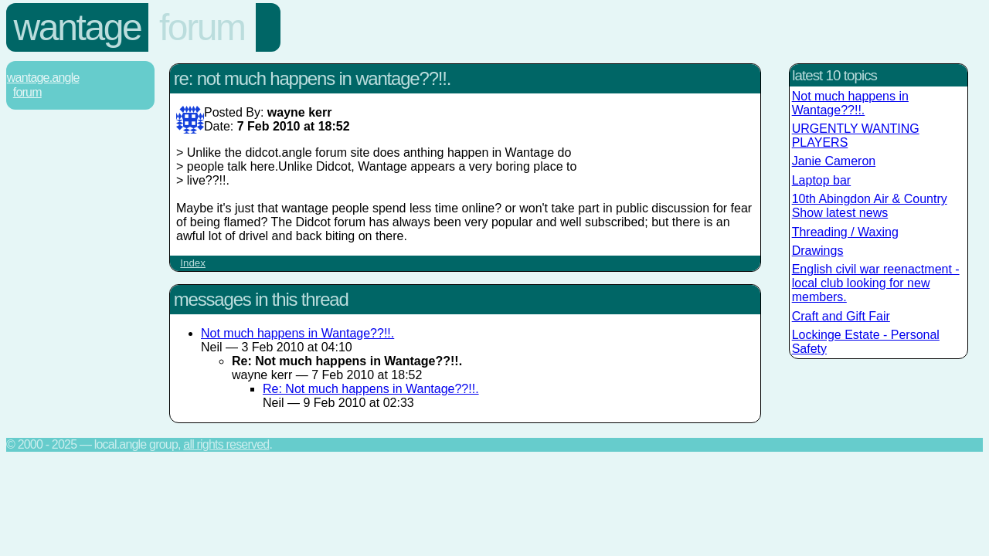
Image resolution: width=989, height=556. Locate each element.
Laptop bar (821, 180)
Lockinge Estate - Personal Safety (866, 341)
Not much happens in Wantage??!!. (297, 333)
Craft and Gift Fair (841, 316)
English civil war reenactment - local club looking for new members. (876, 283)
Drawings (818, 250)
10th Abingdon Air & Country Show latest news (869, 205)
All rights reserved (226, 444)
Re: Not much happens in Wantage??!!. (371, 388)
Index (193, 263)
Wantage (77, 27)
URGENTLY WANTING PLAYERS (855, 135)
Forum (202, 27)
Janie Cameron (834, 161)
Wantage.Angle (43, 77)
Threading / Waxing (845, 232)
